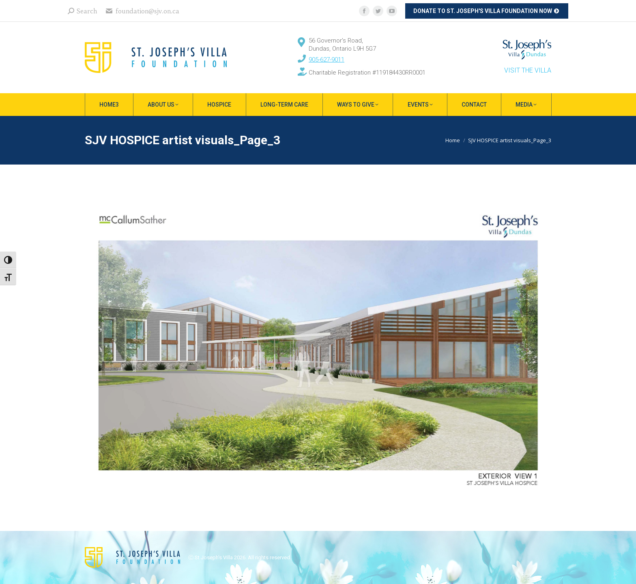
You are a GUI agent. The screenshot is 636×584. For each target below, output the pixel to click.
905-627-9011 (326, 59)
